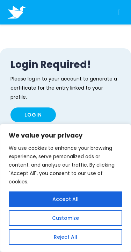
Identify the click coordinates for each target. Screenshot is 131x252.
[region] (65, 188)
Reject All (65, 236)
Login (33, 114)
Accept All (65, 199)
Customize (65, 218)
